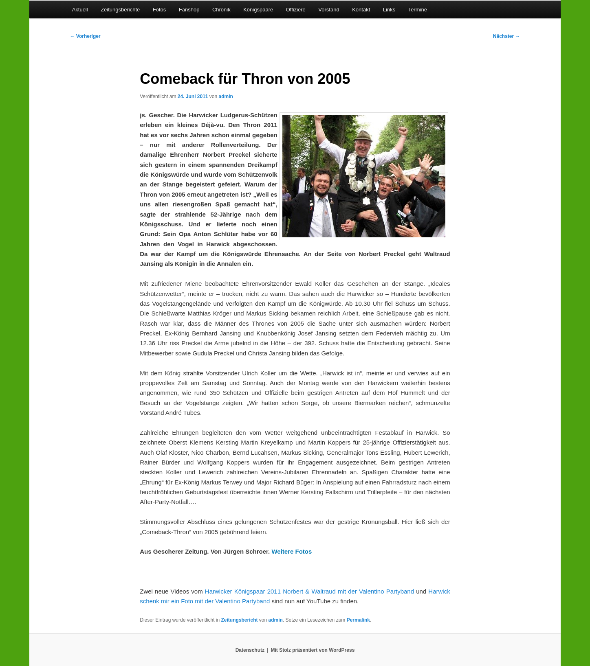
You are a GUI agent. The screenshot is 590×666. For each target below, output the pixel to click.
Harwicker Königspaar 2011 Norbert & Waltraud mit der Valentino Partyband (309, 591)
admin (226, 96)
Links (389, 10)
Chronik (221, 10)
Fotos (159, 10)
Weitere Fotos (291, 551)
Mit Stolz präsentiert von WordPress (312, 650)
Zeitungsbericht (239, 620)
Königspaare (258, 10)
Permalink (358, 620)
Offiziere (296, 10)
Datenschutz (250, 650)
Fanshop (189, 10)
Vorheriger (85, 36)
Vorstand (328, 10)
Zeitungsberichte (120, 10)
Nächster (506, 36)
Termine (417, 10)
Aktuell (80, 10)
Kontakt (361, 10)
